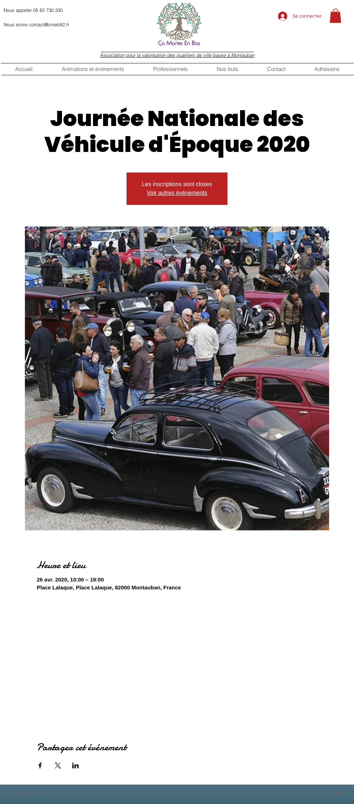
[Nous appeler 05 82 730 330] (64, 10)
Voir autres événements (177, 193)
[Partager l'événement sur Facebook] (40, 765)
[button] (335, 16)
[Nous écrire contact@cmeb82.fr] (64, 24)
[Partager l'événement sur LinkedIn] (75, 765)
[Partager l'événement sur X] (57, 765)
